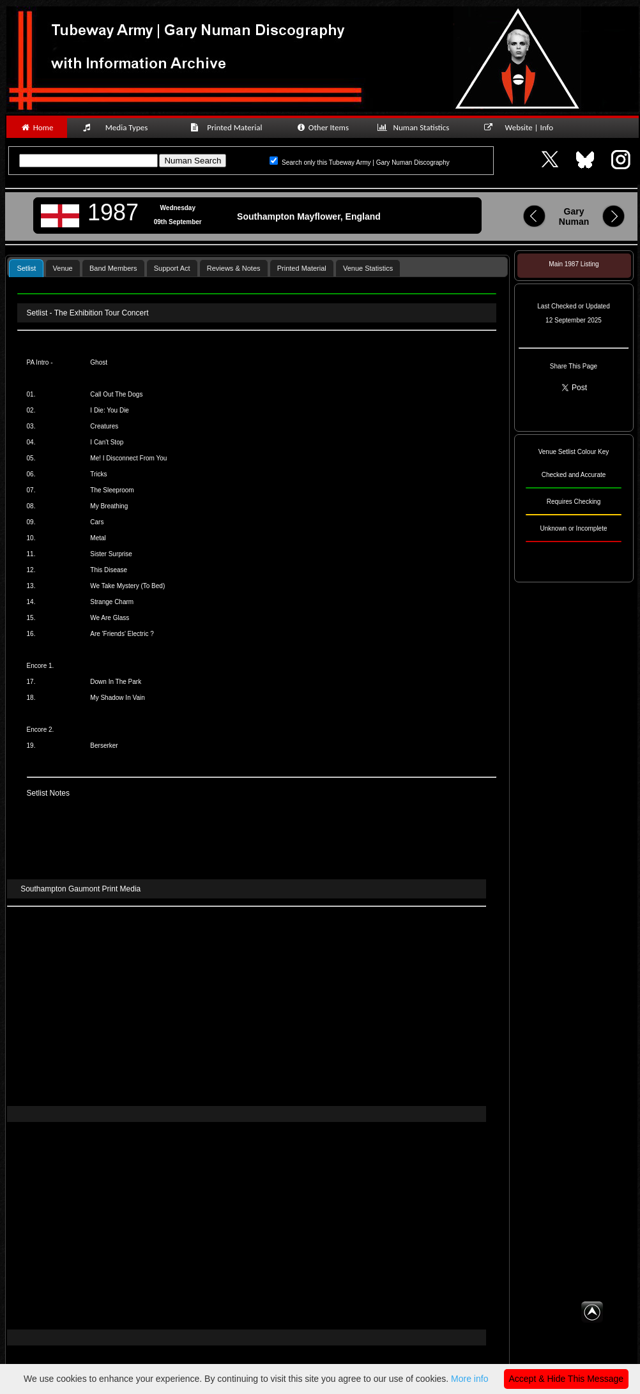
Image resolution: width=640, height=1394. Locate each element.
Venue (63, 268)
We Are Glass (109, 617)
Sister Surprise (111, 553)
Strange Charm (111, 601)
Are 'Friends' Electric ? (121, 633)
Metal (97, 538)
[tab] (26, 268)
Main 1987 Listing (573, 264)
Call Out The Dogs (116, 394)
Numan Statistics (416, 127)
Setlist (26, 268)
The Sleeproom (111, 490)
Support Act (172, 268)
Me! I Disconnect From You (128, 458)
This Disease (108, 569)
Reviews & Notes (234, 268)
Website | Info (523, 127)
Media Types (120, 127)
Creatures (104, 426)
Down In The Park (115, 681)
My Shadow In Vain (117, 697)
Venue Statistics (368, 268)
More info (469, 1379)
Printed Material (228, 127)
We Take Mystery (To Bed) (127, 585)
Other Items (322, 127)
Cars (96, 522)
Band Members (113, 268)
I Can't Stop (106, 442)
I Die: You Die (109, 410)
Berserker (104, 745)
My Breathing (109, 506)
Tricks (98, 474)
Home (36, 127)
